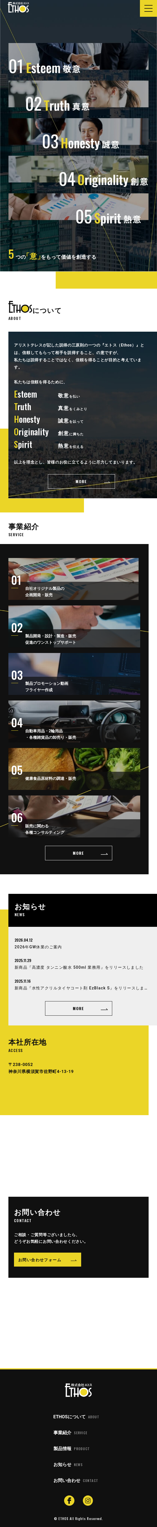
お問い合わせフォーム (39, 1259)
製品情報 (71, 1449)
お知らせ (68, 1464)
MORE (81, 481)
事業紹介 (70, 1433)
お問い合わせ (75, 1480)
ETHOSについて (76, 1417)
